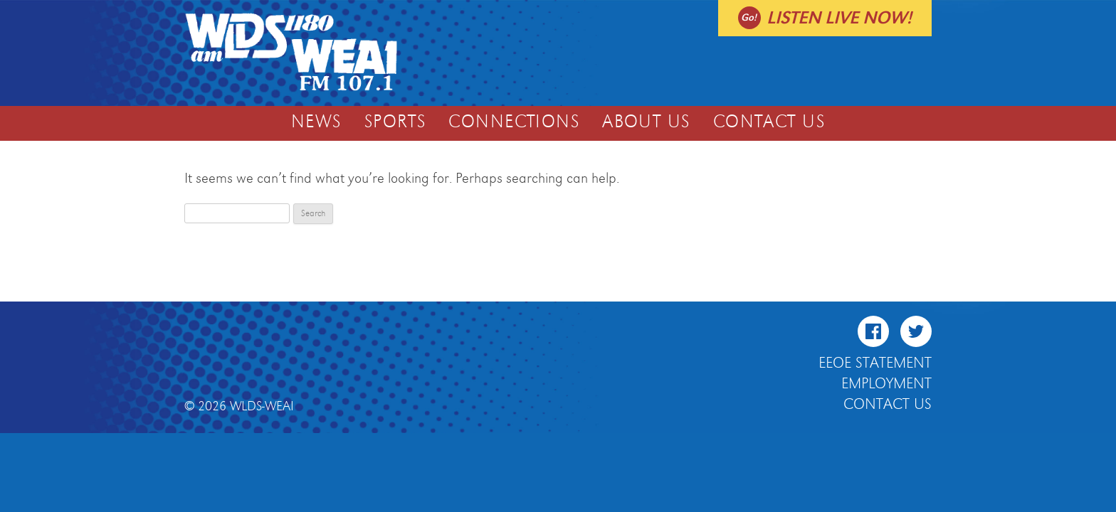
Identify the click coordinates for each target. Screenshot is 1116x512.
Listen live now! (839, 18)
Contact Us (769, 122)
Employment (886, 384)
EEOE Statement (875, 363)
